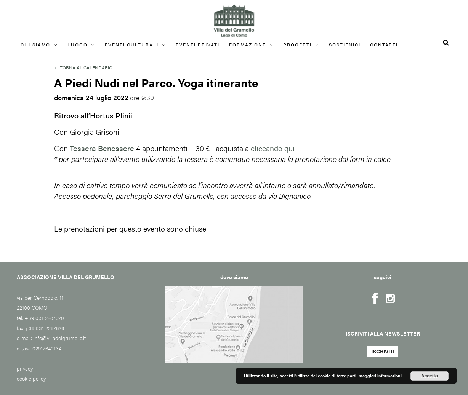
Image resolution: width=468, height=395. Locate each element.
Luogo (77, 44)
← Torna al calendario (83, 67)
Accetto (429, 376)
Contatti (384, 44)
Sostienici (345, 44)
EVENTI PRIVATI (198, 44)
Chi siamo (35, 44)
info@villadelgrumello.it (60, 338)
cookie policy (31, 378)
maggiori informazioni (380, 376)
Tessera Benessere (102, 148)
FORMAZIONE (247, 44)
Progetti (297, 44)
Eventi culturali (132, 44)
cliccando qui (273, 148)
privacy (25, 368)
